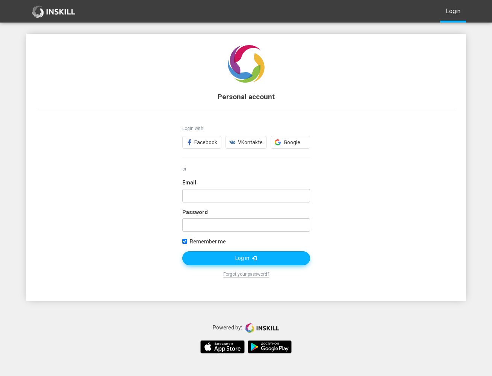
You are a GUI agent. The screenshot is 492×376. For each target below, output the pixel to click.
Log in (246, 258)
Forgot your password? (246, 274)
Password (195, 212)
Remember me (204, 242)
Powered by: (246, 328)
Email (189, 183)
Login (453, 11)
